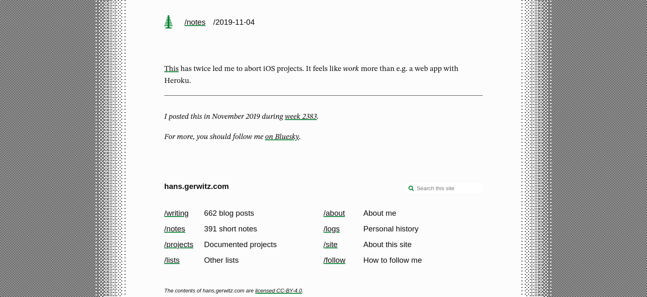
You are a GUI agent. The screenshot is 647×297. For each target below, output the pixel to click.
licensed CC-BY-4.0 (278, 291)
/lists (171, 260)
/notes (194, 22)
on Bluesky (282, 137)
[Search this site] (443, 188)
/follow (334, 260)
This (171, 69)
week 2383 (300, 116)
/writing (176, 213)
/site (331, 244)
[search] (411, 189)
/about (334, 213)
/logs (332, 228)
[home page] (168, 22)
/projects (179, 244)
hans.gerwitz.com (196, 186)
